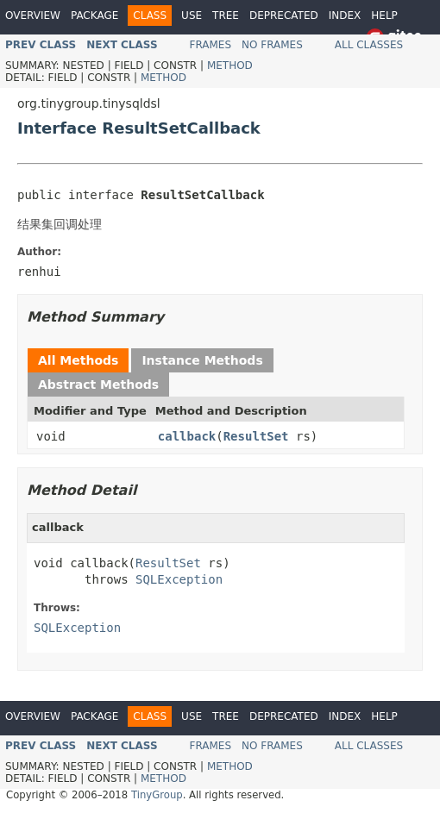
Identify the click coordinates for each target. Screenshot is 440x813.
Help (384, 15)
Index (345, 15)
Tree (225, 15)
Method (230, 65)
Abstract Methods (98, 384)
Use (191, 15)
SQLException (179, 579)
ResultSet (256, 436)
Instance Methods (201, 360)
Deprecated (283, 15)
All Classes (369, 45)
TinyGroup (157, 795)
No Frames (272, 45)
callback (187, 436)
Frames (211, 45)
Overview (32, 15)
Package (94, 15)
